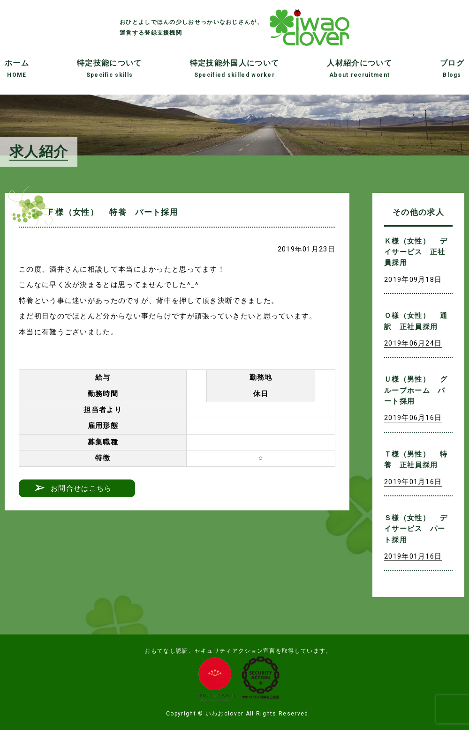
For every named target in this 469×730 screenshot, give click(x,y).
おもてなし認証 (166, 651)
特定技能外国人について (234, 68)
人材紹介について (359, 68)
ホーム (17, 68)
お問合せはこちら (81, 488)
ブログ (452, 68)
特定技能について (109, 68)
